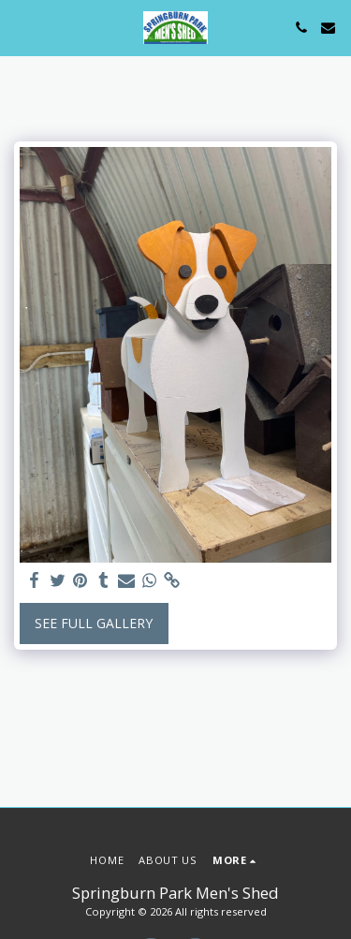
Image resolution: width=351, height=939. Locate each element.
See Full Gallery (94, 623)
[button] (21, 26)
